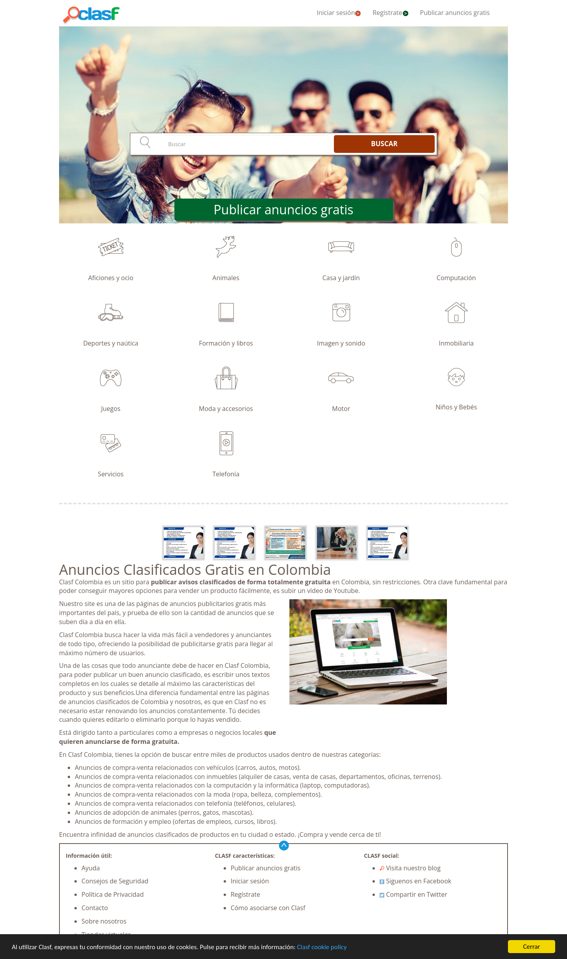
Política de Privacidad (113, 894)
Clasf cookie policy (321, 947)
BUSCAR (384, 143)
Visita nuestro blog (410, 868)
